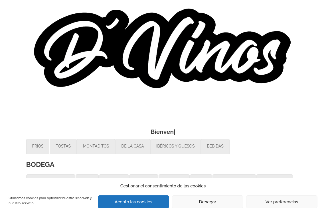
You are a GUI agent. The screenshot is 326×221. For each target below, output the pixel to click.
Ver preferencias (282, 201)
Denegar (207, 201)
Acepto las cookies (133, 201)
